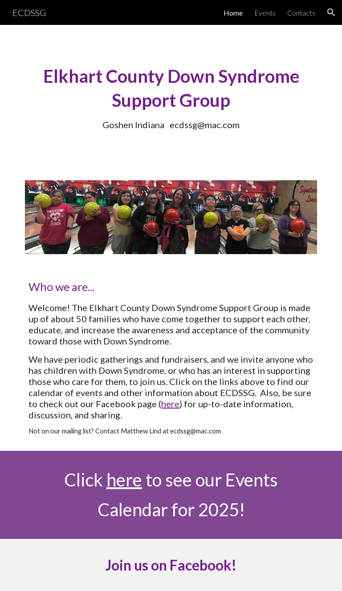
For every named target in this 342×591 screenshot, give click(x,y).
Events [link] (265, 12)
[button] (331, 12)
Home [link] (233, 12)
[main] (171, 97)
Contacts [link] (301, 12)
